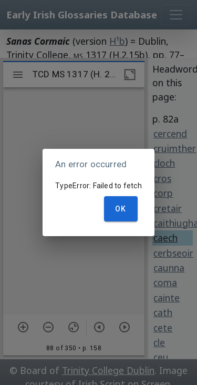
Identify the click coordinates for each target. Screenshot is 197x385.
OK (121, 209)
